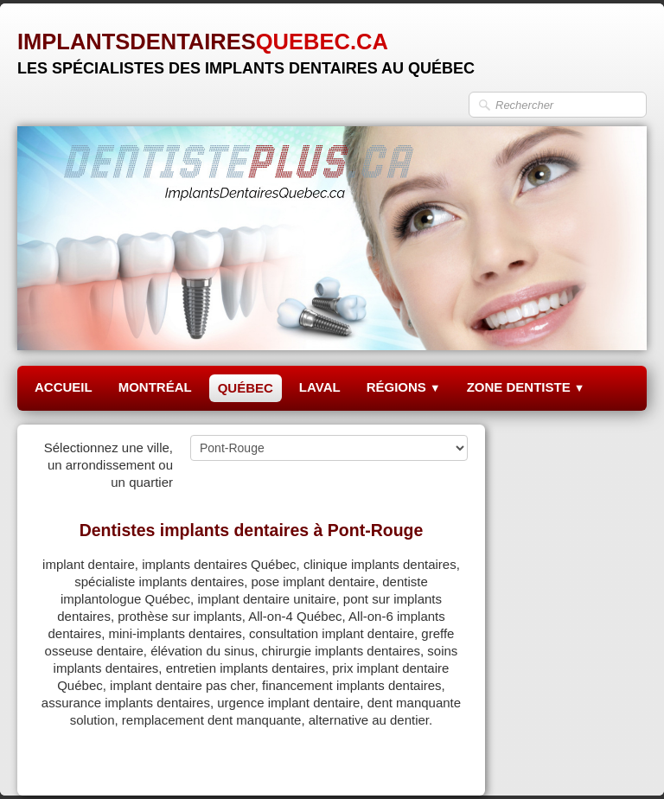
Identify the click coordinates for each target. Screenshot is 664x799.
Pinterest (442, 761)
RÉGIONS (404, 387)
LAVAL (320, 387)
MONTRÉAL (155, 387)
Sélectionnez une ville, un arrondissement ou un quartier (108, 464)
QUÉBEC (245, 387)
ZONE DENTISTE (526, 387)
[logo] (246, 47)
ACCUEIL (64, 387)
